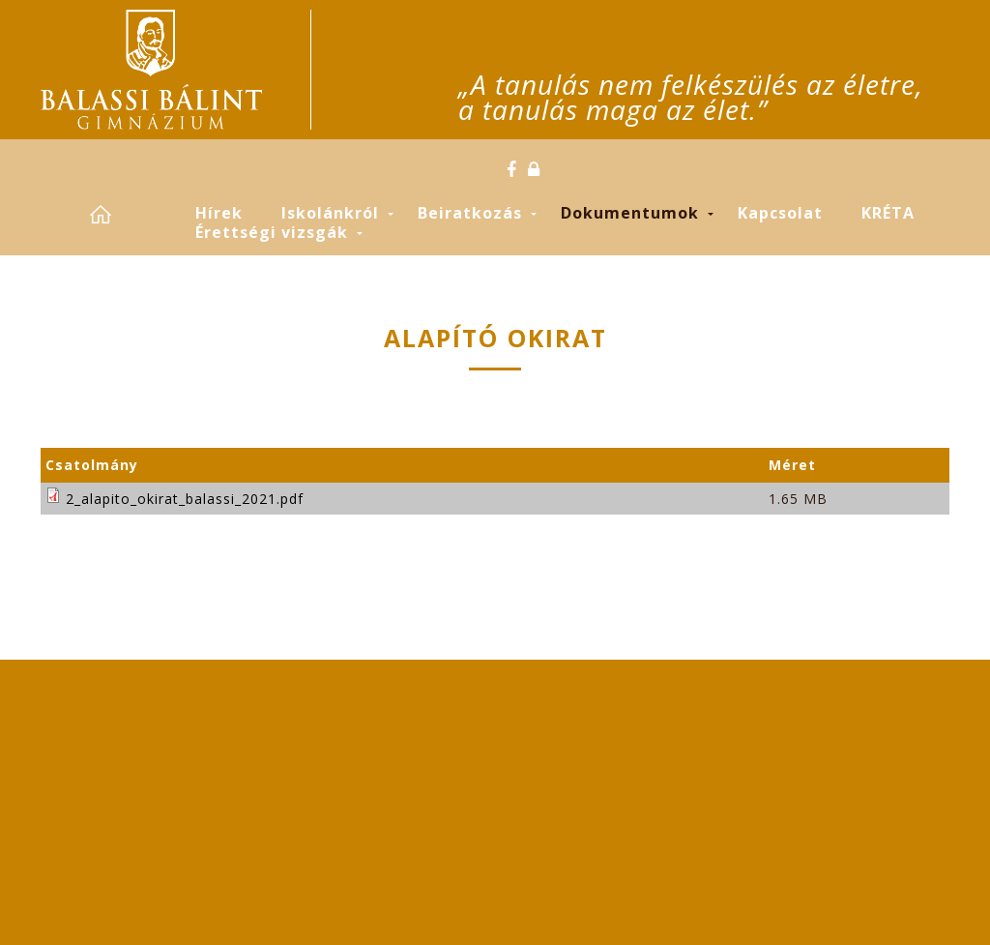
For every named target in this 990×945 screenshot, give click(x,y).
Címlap (123, 214)
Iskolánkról (330, 212)
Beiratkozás (470, 212)
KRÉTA (888, 212)
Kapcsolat (780, 212)
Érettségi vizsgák (271, 232)
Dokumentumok (630, 212)
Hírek (219, 212)
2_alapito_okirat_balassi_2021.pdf (185, 498)
